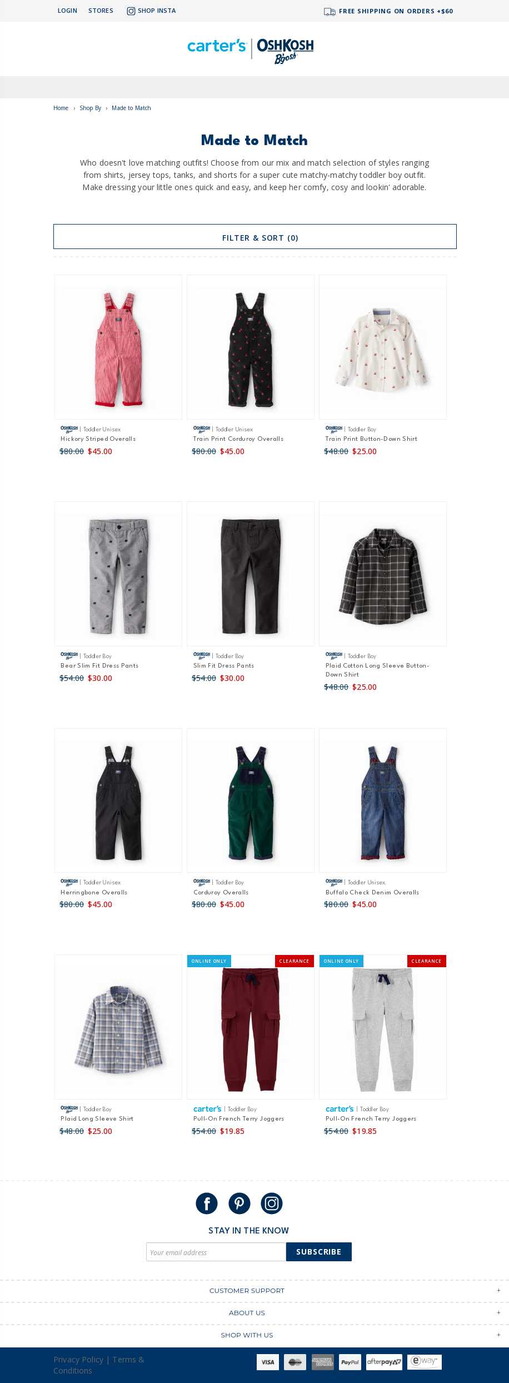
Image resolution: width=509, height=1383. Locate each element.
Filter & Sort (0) (255, 237)
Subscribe (319, 1251)
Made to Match (131, 108)
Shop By (90, 108)
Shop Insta (150, 11)
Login (67, 10)
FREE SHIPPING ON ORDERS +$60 (388, 12)
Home (61, 108)
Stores (100, 10)
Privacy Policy (78, 1359)
